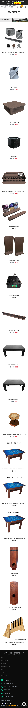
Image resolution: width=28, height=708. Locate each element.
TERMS (2, 700)
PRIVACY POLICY (8, 700)
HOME (2, 657)
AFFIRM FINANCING (5, 666)
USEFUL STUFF (4, 672)
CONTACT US (4, 675)
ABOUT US (3, 669)
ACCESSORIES (4, 663)
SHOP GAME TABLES (5, 660)
